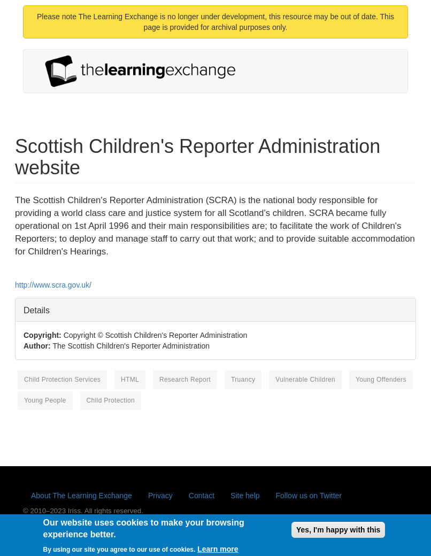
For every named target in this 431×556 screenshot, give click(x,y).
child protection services (62, 379)
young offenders (381, 379)
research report (185, 379)
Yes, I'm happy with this (338, 533)
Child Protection (111, 400)
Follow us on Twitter (309, 495)
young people (45, 400)
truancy (243, 379)
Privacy (160, 495)
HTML (130, 379)
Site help (244, 495)
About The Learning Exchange (81, 495)
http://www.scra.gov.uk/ (53, 285)
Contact (201, 495)
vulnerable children (305, 379)
